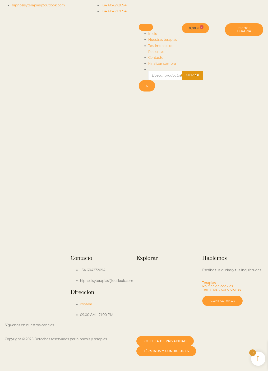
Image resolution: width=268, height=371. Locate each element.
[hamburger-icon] (146, 27)
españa (86, 304)
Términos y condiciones (221, 289)
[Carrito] (195, 28)
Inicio (152, 34)
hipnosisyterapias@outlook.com (38, 5)
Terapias (209, 282)
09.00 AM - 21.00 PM (96, 315)
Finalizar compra (162, 63)
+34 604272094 (114, 5)
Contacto (155, 57)
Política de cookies (217, 286)
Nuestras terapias (162, 39)
